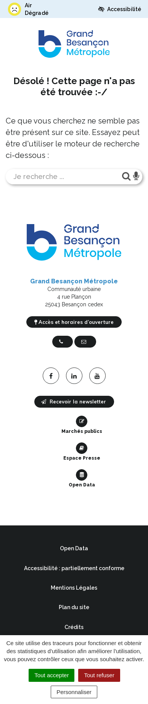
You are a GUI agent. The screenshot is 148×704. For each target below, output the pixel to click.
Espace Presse (81, 451)
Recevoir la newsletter (73, 401)
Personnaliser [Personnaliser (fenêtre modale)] (74, 692)
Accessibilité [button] (119, 9)
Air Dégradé (27, 9)
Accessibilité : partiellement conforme (74, 568)
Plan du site (74, 607)
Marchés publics (81, 425)
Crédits (74, 627)
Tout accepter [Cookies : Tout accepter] (51, 675)
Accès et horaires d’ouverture (74, 322)
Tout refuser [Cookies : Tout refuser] (99, 675)
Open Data (82, 478)
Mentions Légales (74, 588)
